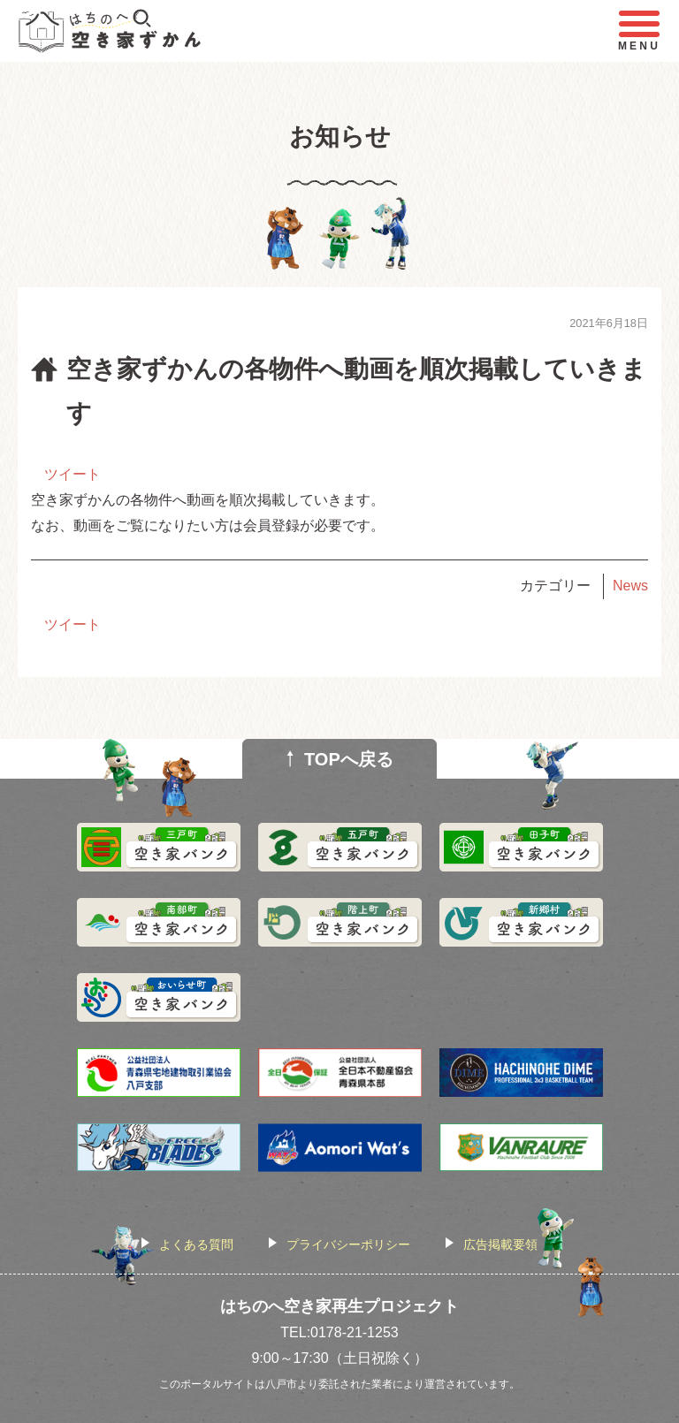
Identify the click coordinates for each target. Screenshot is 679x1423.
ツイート (72, 474)
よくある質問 (196, 1244)
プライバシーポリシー (348, 1244)
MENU (639, 31)
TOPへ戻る (348, 759)
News (630, 585)
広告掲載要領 (500, 1244)
